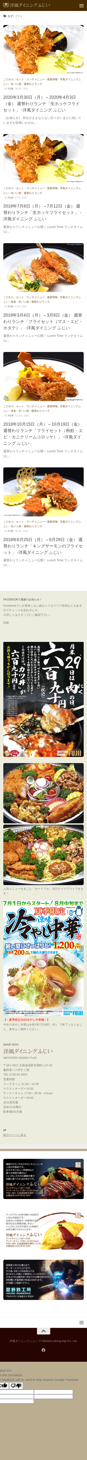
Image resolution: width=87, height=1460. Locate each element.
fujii (10, 88)
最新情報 (52, 79)
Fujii (6, 622)
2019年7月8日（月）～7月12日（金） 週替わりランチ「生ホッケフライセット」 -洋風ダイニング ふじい (42, 212)
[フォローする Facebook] (43, 1350)
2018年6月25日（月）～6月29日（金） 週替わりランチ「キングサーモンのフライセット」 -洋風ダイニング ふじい (43, 546)
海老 (13, 301)
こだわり (8, 79)
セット (20, 79)
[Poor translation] (16, 1385)
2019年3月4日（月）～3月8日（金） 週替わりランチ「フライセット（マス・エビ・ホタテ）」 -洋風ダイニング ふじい (43, 321)
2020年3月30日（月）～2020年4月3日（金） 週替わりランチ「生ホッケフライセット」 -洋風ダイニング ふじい (41, 103)
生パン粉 (16, 84)
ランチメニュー (35, 79)
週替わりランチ (33, 84)
